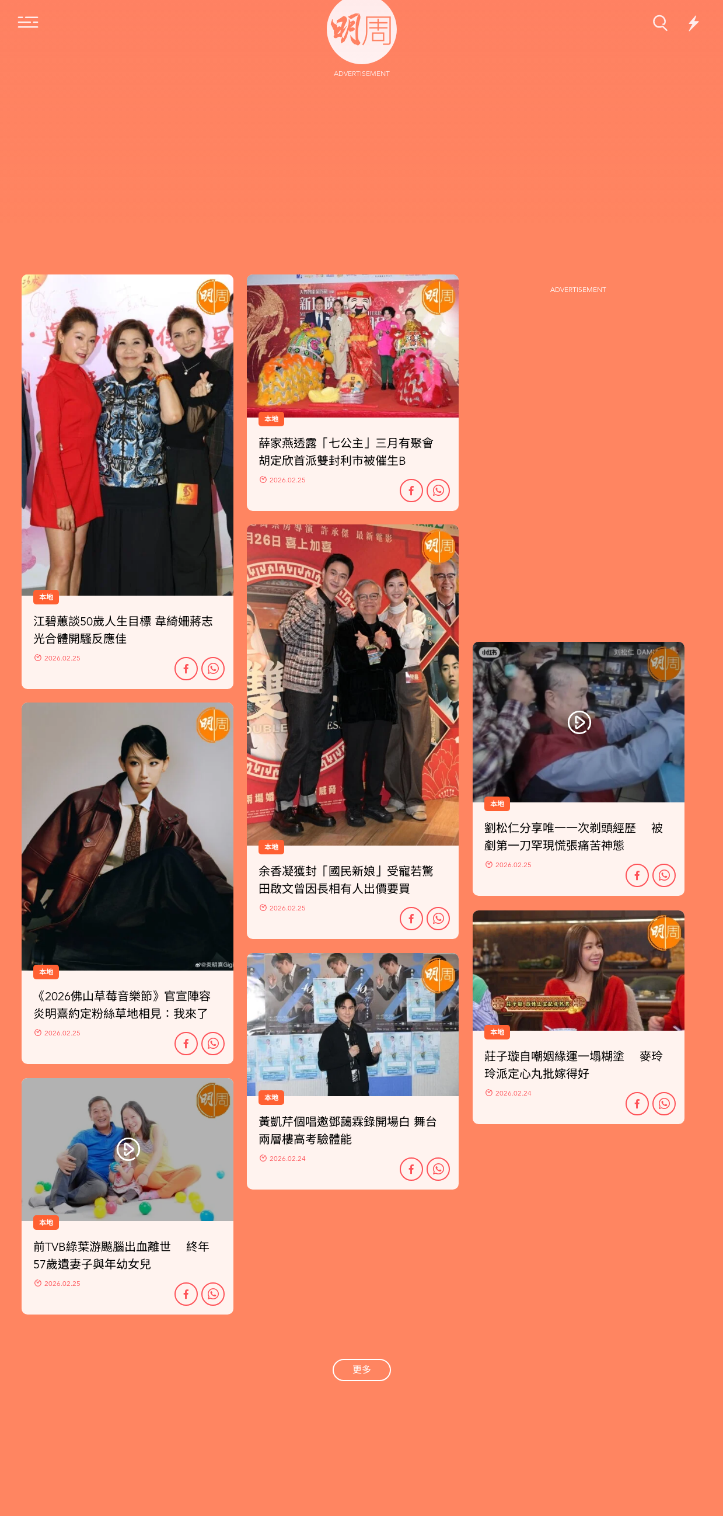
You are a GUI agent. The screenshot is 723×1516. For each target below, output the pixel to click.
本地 (46, 972)
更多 (361, 1370)
